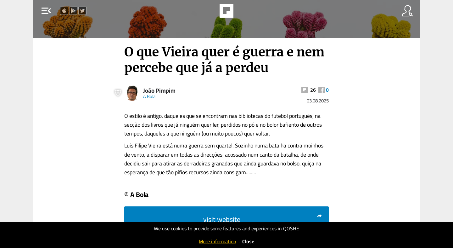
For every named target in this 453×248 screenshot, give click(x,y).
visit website (262, 219)
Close (248, 241)
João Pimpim (159, 90)
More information (217, 241)
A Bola (149, 96)
